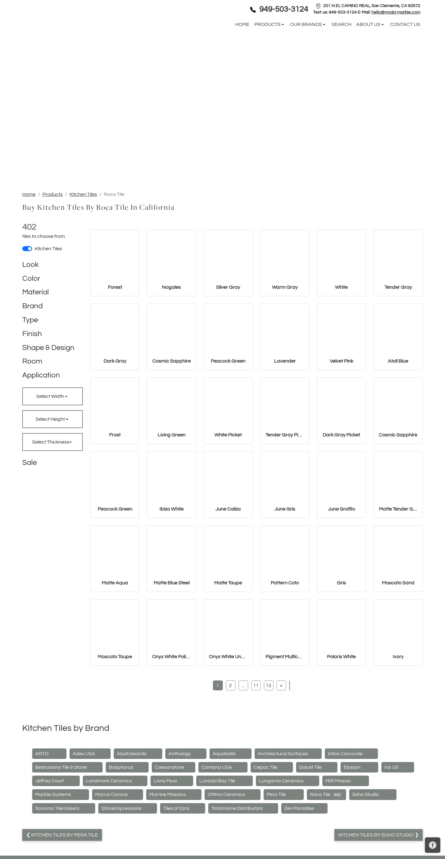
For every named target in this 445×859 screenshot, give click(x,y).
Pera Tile (284, 849)
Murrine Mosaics (173, 849)
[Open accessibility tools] (432, 845)
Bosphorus (127, 822)
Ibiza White (171, 564)
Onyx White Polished (171, 711)
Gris (341, 637)
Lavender (285, 416)
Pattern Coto (285, 637)
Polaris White (341, 711)
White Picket (228, 489)
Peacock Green (228, 416)
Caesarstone (173, 822)
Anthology (186, 808)
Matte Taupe (228, 637)
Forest (115, 342)
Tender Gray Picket (284, 489)
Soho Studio (373, 849)
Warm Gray (285, 342)
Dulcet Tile (316, 822)
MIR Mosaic (345, 835)
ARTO (49, 808)
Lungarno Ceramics (287, 835)
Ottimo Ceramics (233, 849)
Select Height (51, 474)
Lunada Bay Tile (224, 835)
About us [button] (368, 51)
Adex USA (90, 808)
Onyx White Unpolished (228, 711)
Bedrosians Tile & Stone (67, 822)
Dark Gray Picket (341, 489)
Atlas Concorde (351, 808)
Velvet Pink (341, 416)
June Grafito (341, 564)
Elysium (359, 822)
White (341, 342)
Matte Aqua (115, 637)
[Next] (281, 740)
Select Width (50, 451)
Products (52, 249)
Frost (115, 489)
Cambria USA (223, 822)
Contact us (405, 51)
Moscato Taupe (115, 711)
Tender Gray (398, 342)
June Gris (284, 564)
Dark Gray (115, 416)
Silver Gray (228, 342)
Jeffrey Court (56, 835)
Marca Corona (117, 849)
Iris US (397, 822)
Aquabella (230, 808)
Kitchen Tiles (83, 249)
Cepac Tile (272, 822)
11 (256, 740)
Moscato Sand (398, 637)
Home (29, 249)
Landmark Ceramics (115, 835)
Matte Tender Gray (398, 564)
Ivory (398, 711)
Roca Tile (326, 849)
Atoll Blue (398, 416)
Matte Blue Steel (171, 637)
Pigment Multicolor (284, 711)
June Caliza (228, 564)
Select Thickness (50, 497)
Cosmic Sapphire (171, 416)
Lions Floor (172, 835)
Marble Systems (60, 849)
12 (268, 740)
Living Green (171, 489)
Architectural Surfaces (288, 808)
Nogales (171, 342)
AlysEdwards (138, 808)
